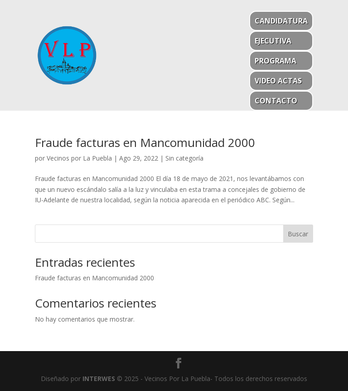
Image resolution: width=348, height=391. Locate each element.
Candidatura (281, 21)
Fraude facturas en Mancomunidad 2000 (145, 142)
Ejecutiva (273, 41)
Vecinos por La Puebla (79, 158)
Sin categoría (184, 158)
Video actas (278, 81)
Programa (275, 61)
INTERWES (98, 378)
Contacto (276, 101)
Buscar (298, 234)
